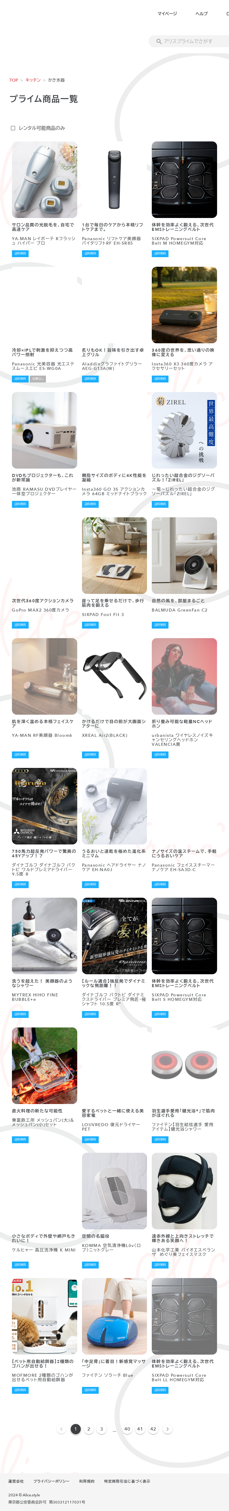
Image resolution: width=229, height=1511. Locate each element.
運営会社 (16, 1481)
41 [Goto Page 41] (140, 1429)
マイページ (167, 14)
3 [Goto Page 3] (101, 1429)
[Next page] (167, 1429)
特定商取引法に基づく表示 (127, 1481)
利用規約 (87, 1481)
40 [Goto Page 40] (127, 1429)
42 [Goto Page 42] (153, 1429)
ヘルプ (202, 14)
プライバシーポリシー (51, 1481)
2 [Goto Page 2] (88, 1429)
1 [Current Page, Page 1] (75, 1429)
